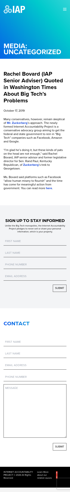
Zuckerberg (31, 165)
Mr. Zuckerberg (17, 123)
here (49, 188)
